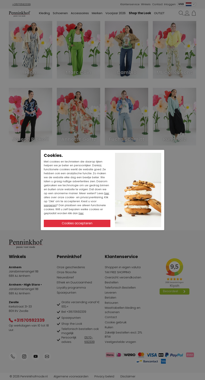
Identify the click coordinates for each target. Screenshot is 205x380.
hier (106, 193)
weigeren (50, 205)
